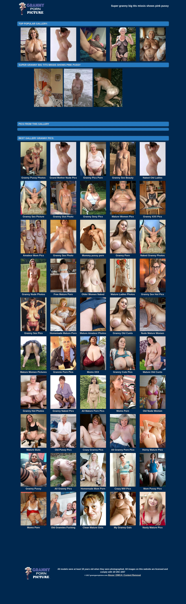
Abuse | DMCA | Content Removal (124, 596)
